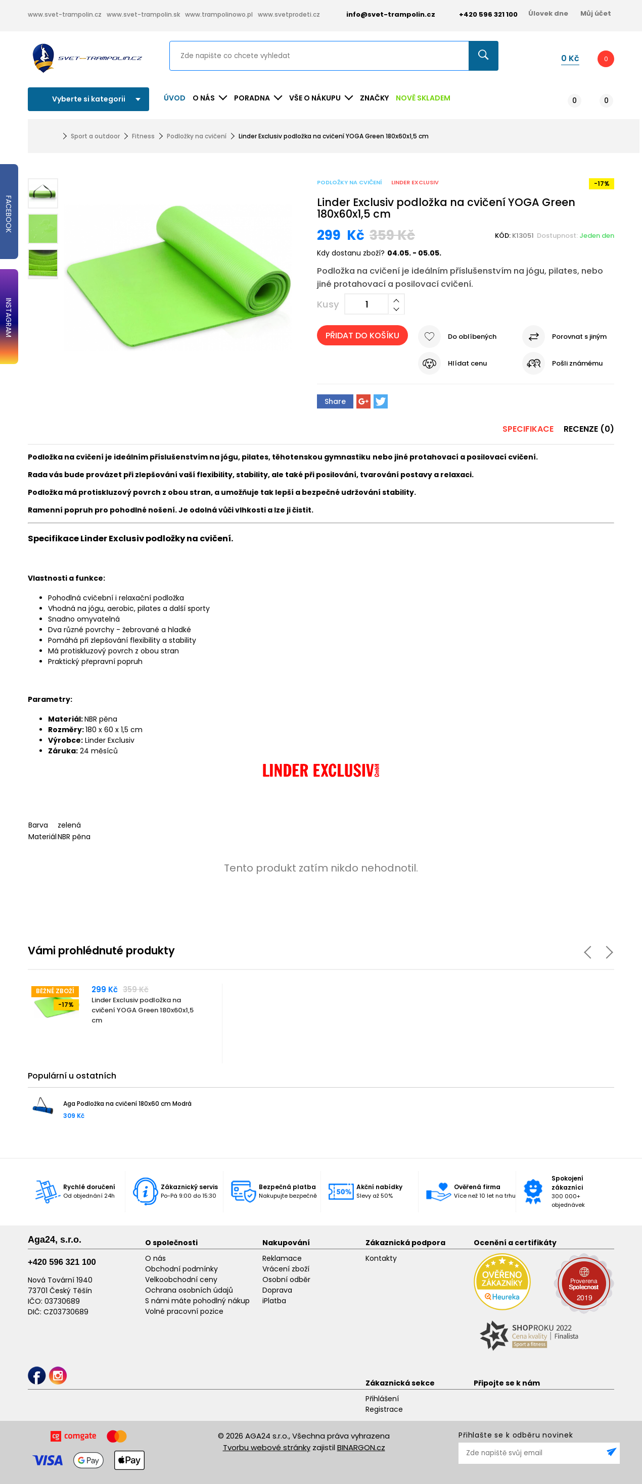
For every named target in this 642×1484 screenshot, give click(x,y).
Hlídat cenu (467, 363)
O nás (155, 1258)
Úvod (175, 98)
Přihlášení (382, 1399)
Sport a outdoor (95, 136)
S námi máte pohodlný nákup (197, 1301)
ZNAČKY (374, 98)
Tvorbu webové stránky (266, 1447)
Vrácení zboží (285, 1269)
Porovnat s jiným (579, 336)
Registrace (384, 1409)
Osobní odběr (286, 1279)
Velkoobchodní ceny (181, 1279)
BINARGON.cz (361, 1447)
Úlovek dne (548, 13)
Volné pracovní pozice (184, 1311)
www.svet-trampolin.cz (65, 14)
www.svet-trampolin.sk (143, 14)
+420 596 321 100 (62, 1262)
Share (335, 401)
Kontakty (381, 1258)
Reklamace (282, 1258)
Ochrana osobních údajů (189, 1290)
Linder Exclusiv (415, 182)
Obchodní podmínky (181, 1269)
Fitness (143, 136)
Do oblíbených (472, 336)
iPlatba (274, 1301)
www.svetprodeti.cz (289, 14)
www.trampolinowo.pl (219, 14)
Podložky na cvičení (196, 136)
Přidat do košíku (362, 335)
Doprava (277, 1290)
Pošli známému (577, 363)
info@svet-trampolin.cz (383, 14)
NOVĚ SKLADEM (423, 98)
